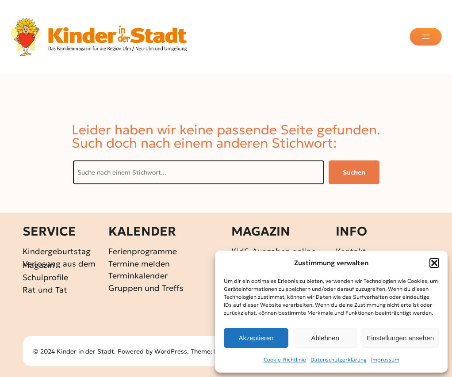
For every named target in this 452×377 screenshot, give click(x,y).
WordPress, (172, 351)
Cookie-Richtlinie (285, 359)
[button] (434, 263)
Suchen (354, 172)
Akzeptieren (255, 338)
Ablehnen (325, 338)
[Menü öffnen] (426, 36)
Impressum (385, 359)
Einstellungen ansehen (400, 338)
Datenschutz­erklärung (338, 359)
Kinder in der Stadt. (86, 351)
